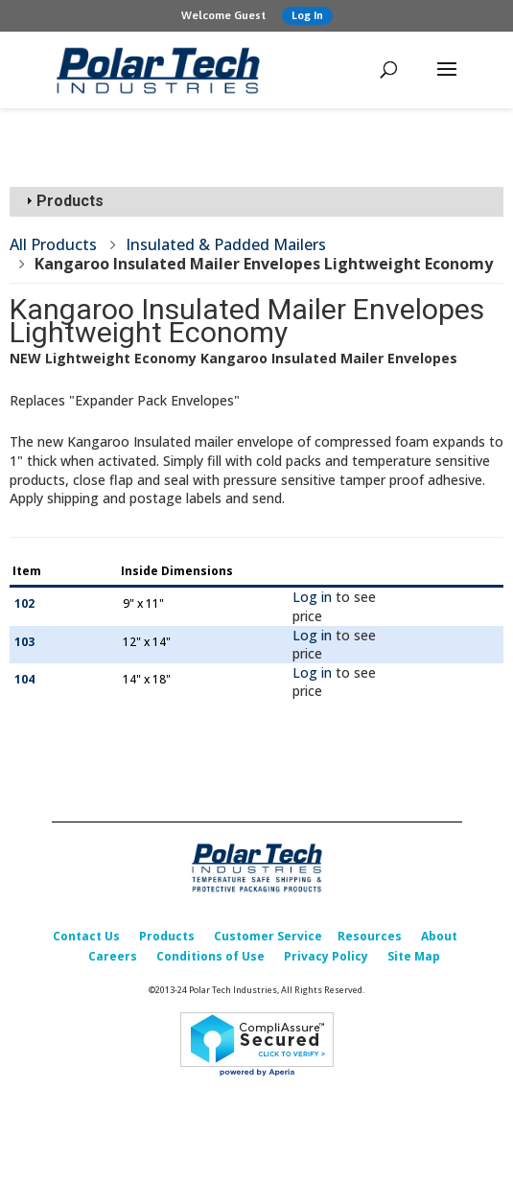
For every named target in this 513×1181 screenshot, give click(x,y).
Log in (312, 597)
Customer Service (268, 936)
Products (167, 936)
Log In (307, 15)
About (439, 936)
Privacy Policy (326, 956)
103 (24, 642)
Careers (112, 956)
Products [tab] (62, 201)
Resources (370, 936)
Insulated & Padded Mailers (226, 244)
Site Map (413, 956)
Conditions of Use (210, 956)
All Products (53, 244)
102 (24, 603)
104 (24, 679)
